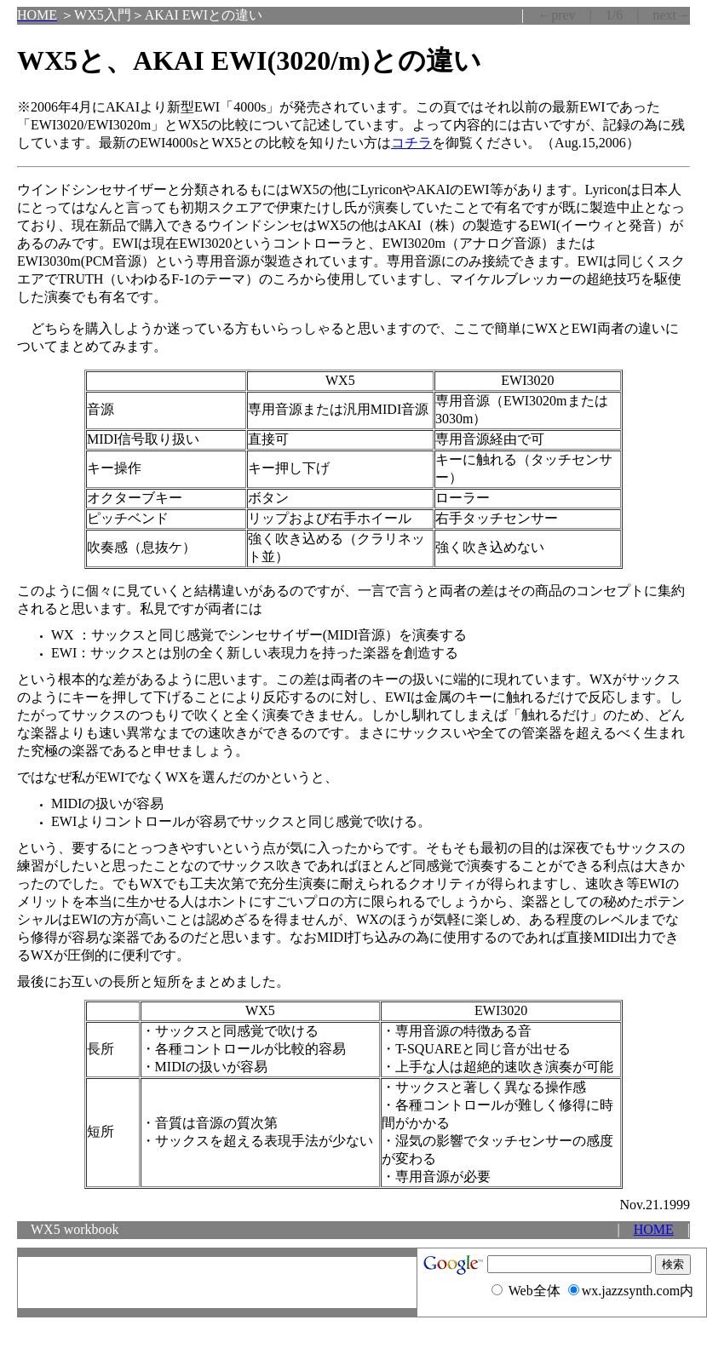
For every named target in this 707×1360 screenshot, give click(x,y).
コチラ (411, 142)
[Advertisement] (217, 1282)
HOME (654, 1229)
